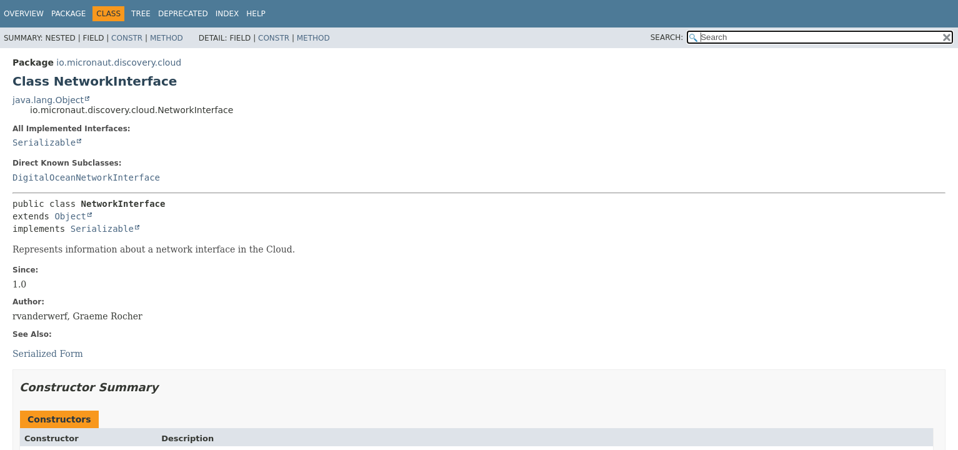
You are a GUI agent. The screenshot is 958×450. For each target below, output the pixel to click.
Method (166, 38)
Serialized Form (47, 354)
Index (227, 13)
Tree (141, 13)
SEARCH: (667, 37)
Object (70, 216)
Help (256, 13)
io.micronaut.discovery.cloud (118, 63)
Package (68, 13)
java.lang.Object (48, 100)
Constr (126, 38)
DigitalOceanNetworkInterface (86, 177)
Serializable (44, 143)
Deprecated (183, 13)
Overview (24, 13)
